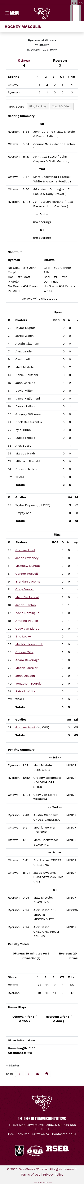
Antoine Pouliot (26, 621)
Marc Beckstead (27, 597)
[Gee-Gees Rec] (18, 1134)
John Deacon (25, 675)
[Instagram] (42, 1129)
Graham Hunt (25, 550)
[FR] (80, 2)
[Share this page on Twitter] (28, 1074)
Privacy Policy (53, 1174)
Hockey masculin (23, 26)
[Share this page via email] (37, 1074)
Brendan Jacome (27, 581)
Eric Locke (23, 636)
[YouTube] (49, 1129)
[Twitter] (35, 1129)
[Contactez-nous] (64, 1134)
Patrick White (25, 691)
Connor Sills (24, 652)
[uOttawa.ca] (40, 1134)
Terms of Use (30, 1174)
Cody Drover (24, 589)
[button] (46, 1074)
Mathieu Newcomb (29, 644)
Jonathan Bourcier (29, 683)
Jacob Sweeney (26, 558)
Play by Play (38, 106)
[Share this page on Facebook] (19, 1074)
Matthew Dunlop (27, 566)
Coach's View (61, 106)
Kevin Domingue (27, 613)
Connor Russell (26, 573)
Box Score (16, 106)
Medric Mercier (26, 668)
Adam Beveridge (27, 660)
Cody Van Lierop (27, 628)
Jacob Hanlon (25, 605)
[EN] (74, 2)
